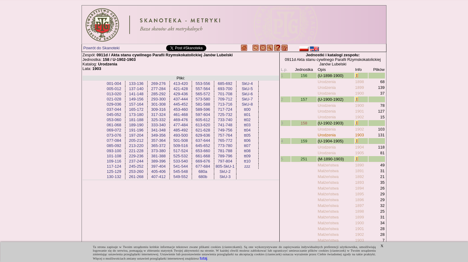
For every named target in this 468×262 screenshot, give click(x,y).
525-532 (180, 156)
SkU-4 (247, 83)
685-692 (225, 83)
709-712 (225, 99)
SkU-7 (247, 99)
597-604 (203, 114)
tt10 (247, 161)
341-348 (158, 130)
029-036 (114, 104)
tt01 (247, 114)
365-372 (158, 145)
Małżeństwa (328, 165)
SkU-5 (247, 88)
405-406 (158, 171)
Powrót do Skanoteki (101, 48)
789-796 (225, 156)
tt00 (247, 109)
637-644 (203, 140)
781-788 (225, 150)
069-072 (114, 130)
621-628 (203, 130)
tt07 (247, 145)
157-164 (136, 104)
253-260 (136, 171)
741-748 (225, 125)
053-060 (114, 119)
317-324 (158, 114)
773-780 (225, 145)
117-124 (114, 166)
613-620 (203, 125)
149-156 (136, 99)
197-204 (136, 135)
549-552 (180, 176)
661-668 (203, 156)
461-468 (180, 114)
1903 (359, 135)
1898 (359, 81)
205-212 (136, 140)
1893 (359, 182)
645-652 (203, 145)
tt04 (247, 130)
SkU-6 (247, 94)
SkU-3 (225, 176)
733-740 (225, 119)
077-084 (114, 140)
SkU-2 (225, 171)
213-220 (136, 145)
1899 (359, 87)
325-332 (158, 119)
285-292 (158, 94)
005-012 (114, 88)
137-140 (136, 88)
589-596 (203, 109)
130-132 (114, 176)
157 (304, 99)
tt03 (247, 125)
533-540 (180, 161)
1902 (359, 117)
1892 (359, 176)
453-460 (180, 109)
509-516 (180, 145)
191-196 (136, 130)
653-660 (203, 150)
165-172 (136, 109)
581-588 (203, 104)
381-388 (158, 156)
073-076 (114, 135)
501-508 (180, 140)
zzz (247, 166)
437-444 (180, 99)
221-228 (136, 150)
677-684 (203, 166)
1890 (359, 165)
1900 (359, 93)
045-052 (114, 114)
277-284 (158, 88)
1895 (359, 194)
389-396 (158, 161)
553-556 (203, 83)
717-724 (225, 109)
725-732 (225, 114)
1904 (359, 147)
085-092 (114, 145)
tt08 (247, 150)
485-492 (180, 130)
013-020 (114, 94)
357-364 (158, 140)
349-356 (158, 135)
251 (304, 159)
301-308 (158, 104)
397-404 (158, 166)
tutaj (203, 258)
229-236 (136, 156)
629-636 (203, 135)
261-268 (136, 176)
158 (304, 123)
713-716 (225, 104)
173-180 (136, 114)
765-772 (225, 140)
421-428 (180, 88)
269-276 (158, 83)
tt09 (247, 156)
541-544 (180, 166)
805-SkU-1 (225, 166)
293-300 (158, 99)
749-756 (225, 130)
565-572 (203, 94)
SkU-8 (247, 104)
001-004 (114, 83)
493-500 (180, 135)
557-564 (203, 88)
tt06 (247, 140)
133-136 (136, 83)
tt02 (247, 119)
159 (304, 141)
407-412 (158, 176)
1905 (359, 153)
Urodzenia (327, 81)
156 (304, 75)
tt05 (247, 135)
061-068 (114, 125)
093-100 (114, 150)
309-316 (158, 109)
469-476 (180, 119)
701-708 (225, 94)
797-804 (225, 161)
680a (202, 171)
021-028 (114, 99)
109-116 (114, 161)
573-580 (203, 99)
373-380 (158, 150)
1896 (359, 199)
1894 (359, 188)
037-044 (114, 109)
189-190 (136, 125)
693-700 (225, 88)
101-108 (114, 156)
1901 (359, 111)
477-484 (180, 125)
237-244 (136, 161)
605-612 (203, 119)
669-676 (203, 161)
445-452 (180, 104)
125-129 (114, 171)
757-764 (225, 135)
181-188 (136, 119)
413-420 (180, 83)
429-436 (180, 94)
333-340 (158, 125)
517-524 (180, 150)
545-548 (180, 171)
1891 (359, 171)
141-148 (136, 94)
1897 (359, 205)
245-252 (136, 166)
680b (202, 176)
